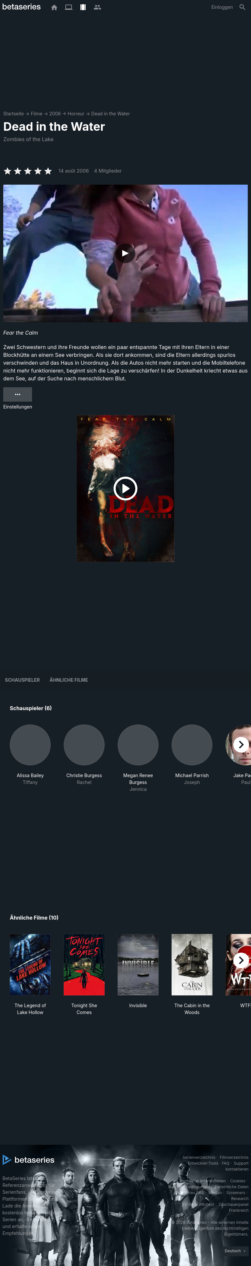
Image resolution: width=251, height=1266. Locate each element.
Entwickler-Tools (203, 1163)
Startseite (13, 113)
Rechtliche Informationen (202, 1180)
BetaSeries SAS (189, 1192)
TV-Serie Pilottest (198, 1204)
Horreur (76, 113)
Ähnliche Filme (69, 680)
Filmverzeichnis (234, 1157)
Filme (36, 113)
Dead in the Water (110, 113)
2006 (55, 113)
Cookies (237, 1180)
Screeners (235, 1192)
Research (240, 1198)
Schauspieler (22, 680)
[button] (30, 758)
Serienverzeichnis (198, 1157)
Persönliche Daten (231, 1186)
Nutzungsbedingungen (189, 1186)
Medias (215, 1192)
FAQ (225, 1163)
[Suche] (242, 7)
